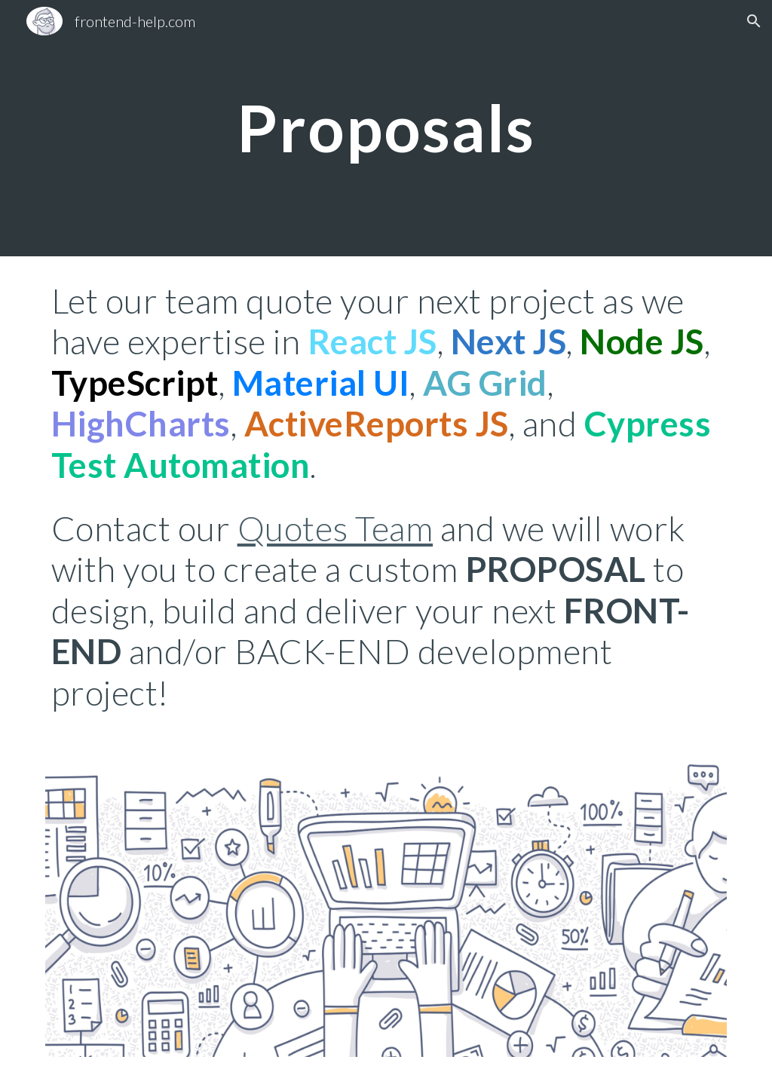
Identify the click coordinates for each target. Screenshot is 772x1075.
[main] (385, 128)
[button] (754, 21)
